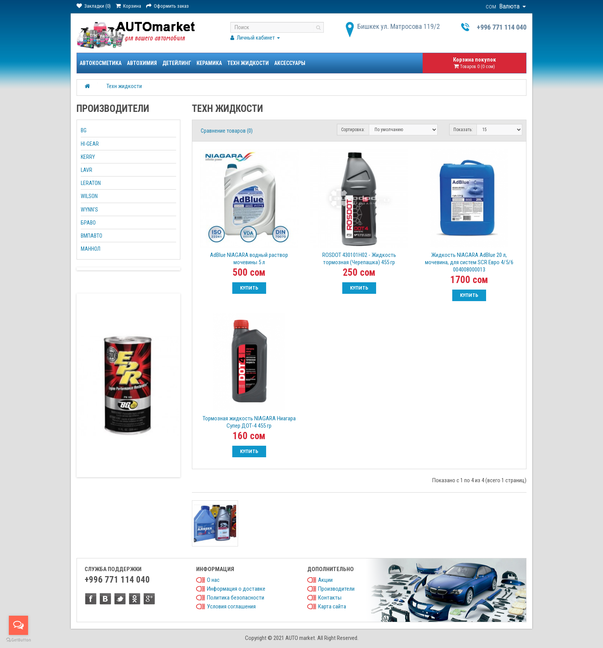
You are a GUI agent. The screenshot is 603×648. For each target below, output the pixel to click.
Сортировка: (353, 129)
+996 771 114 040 (501, 27)
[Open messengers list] (18, 625)
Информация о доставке (236, 588)
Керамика (209, 63)
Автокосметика (101, 63)
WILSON (89, 196)
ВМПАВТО (91, 236)
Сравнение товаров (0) (227, 131)
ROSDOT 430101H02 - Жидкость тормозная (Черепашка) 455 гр (359, 259)
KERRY (88, 157)
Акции (325, 579)
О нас (213, 579)
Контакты (329, 597)
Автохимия (142, 63)
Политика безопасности (235, 597)
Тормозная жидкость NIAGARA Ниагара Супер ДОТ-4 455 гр (249, 422)
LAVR (86, 170)
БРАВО (88, 223)
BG (84, 130)
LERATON (91, 183)
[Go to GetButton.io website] (18, 640)
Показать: (463, 129)
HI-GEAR (90, 144)
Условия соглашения (231, 606)
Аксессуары (289, 63)
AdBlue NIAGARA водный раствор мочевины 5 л (249, 259)
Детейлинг (176, 63)
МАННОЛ (90, 249)
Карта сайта (332, 606)
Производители (336, 588)
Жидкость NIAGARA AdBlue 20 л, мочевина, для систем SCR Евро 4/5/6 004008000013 (469, 262)
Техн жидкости (248, 63)
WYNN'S (89, 210)
